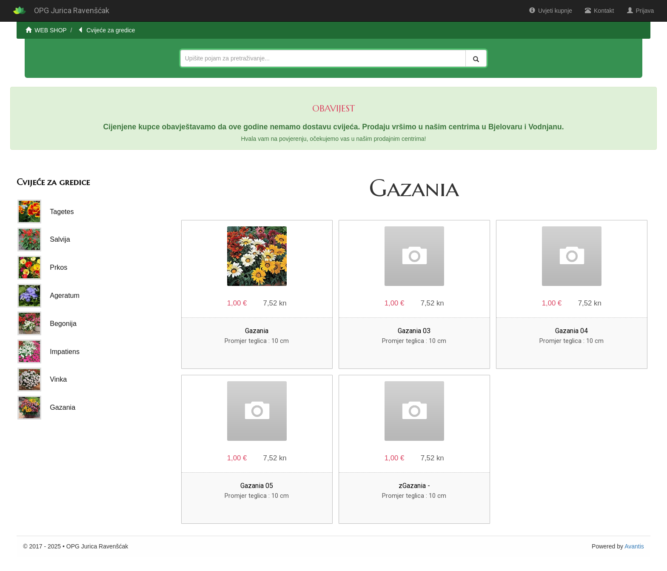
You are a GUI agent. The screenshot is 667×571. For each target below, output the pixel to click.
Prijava (640, 10)
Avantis (634, 546)
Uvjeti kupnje (550, 10)
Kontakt (599, 10)
